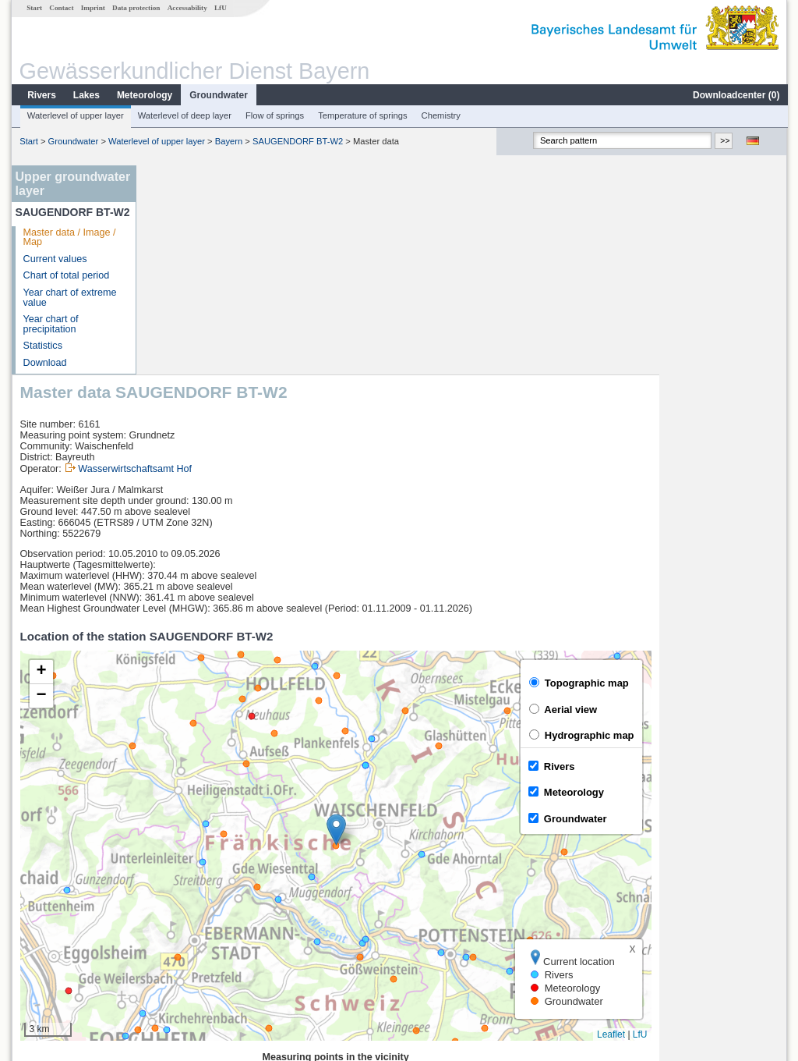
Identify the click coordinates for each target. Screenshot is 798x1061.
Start (33, 8)
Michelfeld (180, 917)
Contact (60, 8)
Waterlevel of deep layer (184, 115)
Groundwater (218, 95)
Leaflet (739, 825)
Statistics (42, 345)
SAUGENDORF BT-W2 (297, 141)
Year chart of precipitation (50, 324)
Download (44, 362)
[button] (464, 621)
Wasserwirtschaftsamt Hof (263, 259)
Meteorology (143, 95)
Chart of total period (66, 275)
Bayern (228, 141)
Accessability (187, 8)
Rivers (40, 95)
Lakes (85, 95)
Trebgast (177, 883)
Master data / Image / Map (69, 237)
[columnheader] (229, 866)
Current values (55, 259)
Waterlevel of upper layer (74, 115)
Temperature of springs (361, 115)
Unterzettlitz (184, 900)
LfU (220, 8)
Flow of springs (274, 115)
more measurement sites (222, 951)
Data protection (135, 8)
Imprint (92, 8)
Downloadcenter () (735, 95)
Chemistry (440, 115)
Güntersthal (183, 934)
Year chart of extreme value (69, 297)
